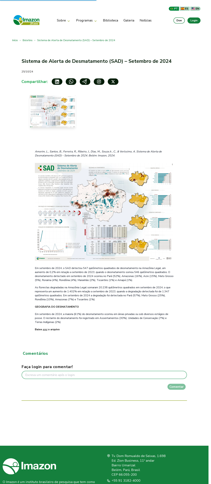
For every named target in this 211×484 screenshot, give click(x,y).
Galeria (128, 20)
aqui (45, 329)
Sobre (64, 20)
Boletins (28, 40)
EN (195, 8)
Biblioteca (110, 20)
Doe (179, 20)
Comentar (176, 387)
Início (15, 40)
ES (184, 8)
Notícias (146, 20)
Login (193, 20)
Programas (87, 20)
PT (174, 8)
